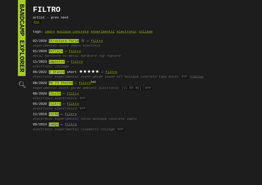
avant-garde (92, 77)
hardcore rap (93, 56)
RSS (37, 22)
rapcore (114, 56)
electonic (92, 45)
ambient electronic (101, 88)
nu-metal (71, 56)
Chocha (55, 93)
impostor (57, 62)
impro (50, 32)
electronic (127, 32)
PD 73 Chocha (61, 83)
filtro (97, 41)
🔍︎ (21, 84)
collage (146, 32)
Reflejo (56, 51)
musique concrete (73, 32)
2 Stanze (57, 72)
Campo (54, 124)
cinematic (90, 129)
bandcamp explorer (21, 38)
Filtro (55, 104)
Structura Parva (64, 41)
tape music (169, 77)
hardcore (53, 56)
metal (38, 56)
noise (64, 45)
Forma (54, 114)
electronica (66, 98)
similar (197, 77)
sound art (114, 77)
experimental (103, 32)
